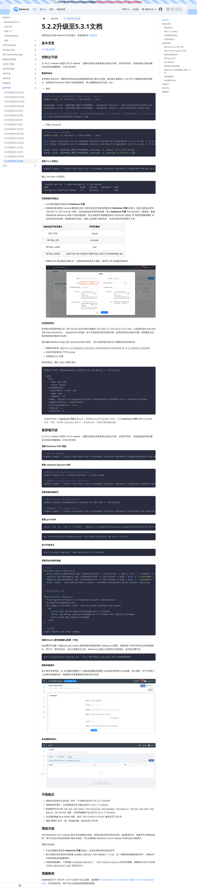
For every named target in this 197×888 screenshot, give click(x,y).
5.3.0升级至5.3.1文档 (13, 152)
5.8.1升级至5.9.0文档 (13, 111)
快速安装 (8, 26)
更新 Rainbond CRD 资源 (174, 47)
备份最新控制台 (170, 80)
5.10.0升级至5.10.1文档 (14, 101)
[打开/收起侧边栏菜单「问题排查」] (35, 83)
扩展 (5, 165)
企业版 (135, 9)
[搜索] (174, 9)
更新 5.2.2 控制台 (171, 32)
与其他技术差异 (11, 35)
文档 (34, 9)
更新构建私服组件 (171, 55)
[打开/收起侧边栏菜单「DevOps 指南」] (35, 50)
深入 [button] (42, 9)
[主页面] (44, 19)
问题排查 (7, 83)
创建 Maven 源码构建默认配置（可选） (177, 71)
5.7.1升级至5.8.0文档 (13, 120)
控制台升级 (166, 24)
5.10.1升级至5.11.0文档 (14, 97)
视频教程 (165, 92)
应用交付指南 (9, 64)
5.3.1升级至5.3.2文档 (13, 147)
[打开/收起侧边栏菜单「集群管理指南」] (35, 69)
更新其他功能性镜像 (172, 66)
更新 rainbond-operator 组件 (175, 51)
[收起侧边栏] (20, 885)
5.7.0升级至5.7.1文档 (13, 124)
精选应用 (61, 9)
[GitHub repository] (160, 9)
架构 (6, 40)
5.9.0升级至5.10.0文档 (14, 106)
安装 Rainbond (9, 45)
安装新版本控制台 (171, 35)
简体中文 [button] (148, 9)
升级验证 (165, 84)
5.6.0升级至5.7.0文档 (13, 129)
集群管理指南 (9, 69)
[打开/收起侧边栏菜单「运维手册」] (35, 78)
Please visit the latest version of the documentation (118, 2)
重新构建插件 (169, 77)
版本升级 (7, 88)
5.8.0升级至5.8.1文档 (13, 115)
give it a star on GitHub (86, 2)
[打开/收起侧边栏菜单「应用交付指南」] (35, 64)
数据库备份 (168, 28)
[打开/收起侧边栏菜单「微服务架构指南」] (35, 59)
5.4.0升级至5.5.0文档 (14, 138)
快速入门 (8, 31)
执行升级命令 (169, 62)
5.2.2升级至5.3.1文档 (13, 161)
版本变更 (165, 20)
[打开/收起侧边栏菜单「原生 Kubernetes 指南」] (35, 55)
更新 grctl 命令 (169, 58)
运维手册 (7, 78)
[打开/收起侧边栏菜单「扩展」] (35, 166)
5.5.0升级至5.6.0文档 (13, 133)
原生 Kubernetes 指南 (13, 54)
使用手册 (7, 73)
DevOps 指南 (9, 50)
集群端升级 (166, 43)
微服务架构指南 (9, 59)
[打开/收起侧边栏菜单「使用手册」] (35, 74)
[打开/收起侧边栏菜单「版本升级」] (35, 88)
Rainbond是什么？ (12, 22)
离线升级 (165, 88)
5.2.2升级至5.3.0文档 (14, 156)
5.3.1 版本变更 (48, 49)
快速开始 (7, 17)
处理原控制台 (169, 39)
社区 (51, 9)
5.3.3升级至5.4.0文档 (14, 143)
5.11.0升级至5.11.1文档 (14, 92)
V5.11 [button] (124, 9)
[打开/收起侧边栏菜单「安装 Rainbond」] (35, 45)
